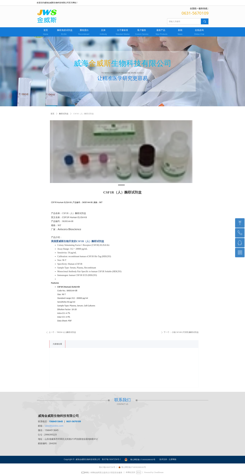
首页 (52, 114)
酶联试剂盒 (63, 114)
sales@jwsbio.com (54, 425)
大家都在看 (57, 344)
